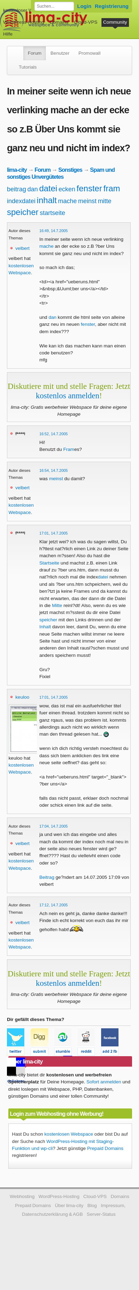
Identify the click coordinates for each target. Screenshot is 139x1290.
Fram (68, 449)
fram (111, 188)
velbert (22, 248)
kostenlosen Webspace (68, 1134)
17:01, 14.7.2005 (53, 533)
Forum (34, 53)
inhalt (47, 200)
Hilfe (8, 34)
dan (32, 189)
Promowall (89, 53)
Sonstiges (70, 170)
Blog (92, 1205)
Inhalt (45, 626)
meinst (87, 201)
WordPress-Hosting (23, 22)
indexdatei (21, 201)
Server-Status (101, 1214)
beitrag (16, 189)
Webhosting (22, 1196)
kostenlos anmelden (67, 395)
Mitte (57, 605)
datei (48, 188)
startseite (52, 212)
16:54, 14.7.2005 (53, 470)
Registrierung (112, 6)
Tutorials (28, 67)
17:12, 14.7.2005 (53, 905)
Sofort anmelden (104, 1081)
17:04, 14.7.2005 (53, 826)
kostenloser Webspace (27, 10)
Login (84, 6)
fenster (89, 188)
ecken (66, 189)
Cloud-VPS (85, 22)
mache (67, 201)
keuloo (22, 697)
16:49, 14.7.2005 (53, 231)
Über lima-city (69, 1205)
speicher (23, 212)
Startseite (49, 563)
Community (115, 22)
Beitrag (46, 877)
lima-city (17, 170)
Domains (59, 22)
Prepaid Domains (105, 1148)
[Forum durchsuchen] (54, 6)
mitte (105, 201)
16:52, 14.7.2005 (53, 434)
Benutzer (59, 53)
